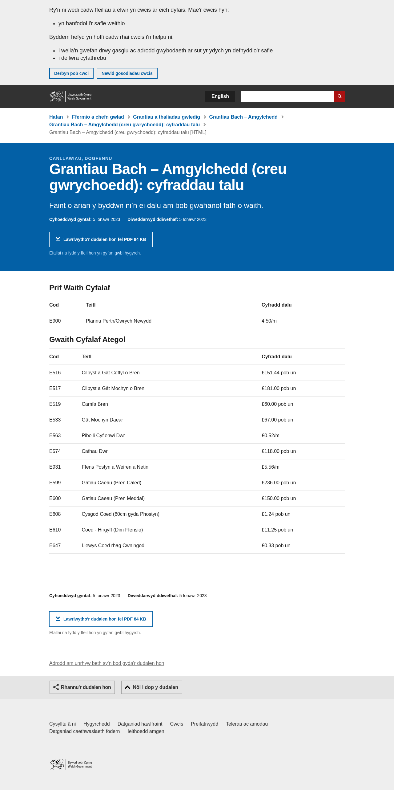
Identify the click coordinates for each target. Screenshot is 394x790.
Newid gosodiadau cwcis (127, 73)
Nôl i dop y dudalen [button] (155, 687)
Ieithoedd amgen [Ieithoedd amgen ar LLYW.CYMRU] (146, 731)
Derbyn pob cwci (71, 73)
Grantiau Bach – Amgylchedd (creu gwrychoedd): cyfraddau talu (124, 124)
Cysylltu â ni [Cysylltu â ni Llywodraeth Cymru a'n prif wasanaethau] (62, 724)
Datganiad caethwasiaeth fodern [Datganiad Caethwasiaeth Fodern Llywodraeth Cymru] (84, 731)
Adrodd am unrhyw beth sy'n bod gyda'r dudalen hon (106, 663)
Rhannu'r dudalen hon (86, 687)
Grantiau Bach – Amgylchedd (243, 117)
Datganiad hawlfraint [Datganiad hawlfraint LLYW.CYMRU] (140, 724)
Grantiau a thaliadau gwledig (166, 117)
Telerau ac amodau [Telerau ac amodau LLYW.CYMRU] (247, 724)
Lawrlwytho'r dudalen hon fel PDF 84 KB (104, 241)
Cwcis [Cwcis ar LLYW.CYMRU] (176, 724)
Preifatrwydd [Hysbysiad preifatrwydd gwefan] (204, 724)
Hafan (56, 117)
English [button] (220, 96)
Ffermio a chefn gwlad (98, 117)
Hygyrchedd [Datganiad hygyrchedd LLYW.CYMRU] (96, 724)
